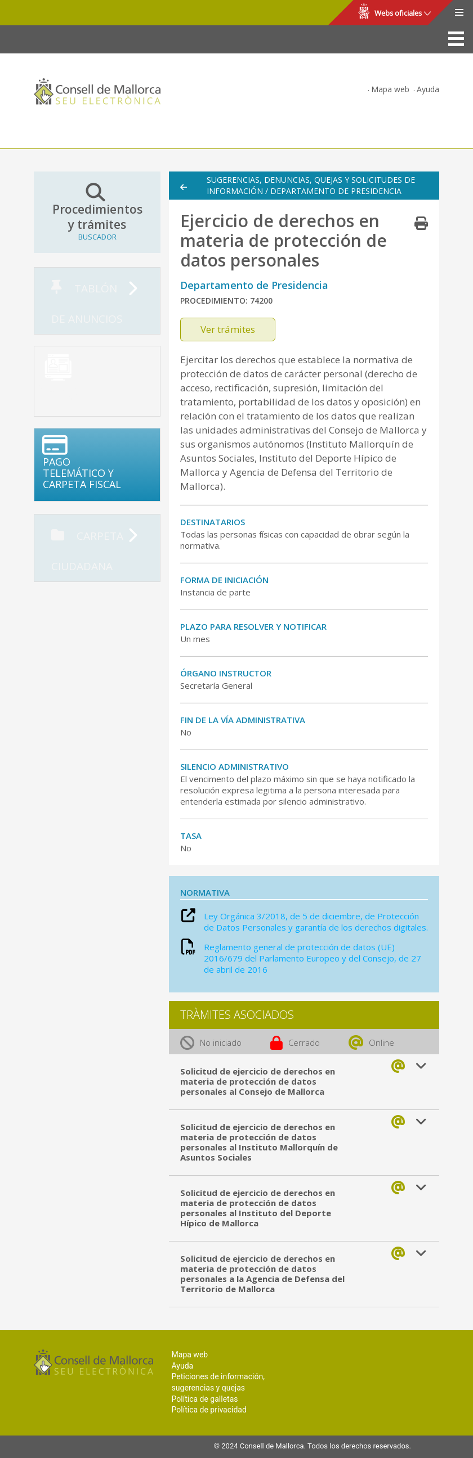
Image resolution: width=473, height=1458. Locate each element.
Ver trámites (227, 329)
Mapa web (390, 89)
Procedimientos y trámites (97, 212)
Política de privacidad (209, 1409)
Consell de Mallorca (47, 13)
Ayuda (428, 89)
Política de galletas (205, 1398)
